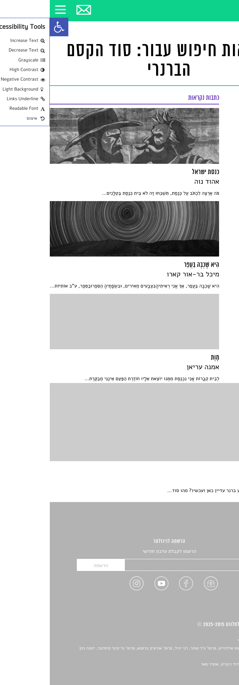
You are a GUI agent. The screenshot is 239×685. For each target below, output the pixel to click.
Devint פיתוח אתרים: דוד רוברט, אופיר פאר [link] (189, 664)
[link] (9, 27)
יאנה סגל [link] (207, 656)
